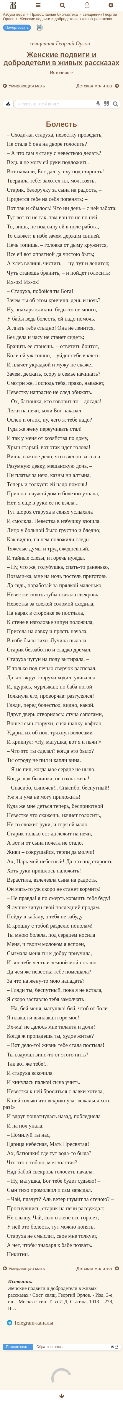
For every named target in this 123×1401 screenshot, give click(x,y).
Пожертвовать (17, 27)
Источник (61, 72)
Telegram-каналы (33, 1323)
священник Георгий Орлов (59, 43)
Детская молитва (94, 85)
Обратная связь (50, 1347)
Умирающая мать (26, 85)
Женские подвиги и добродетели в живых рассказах (61, 58)
